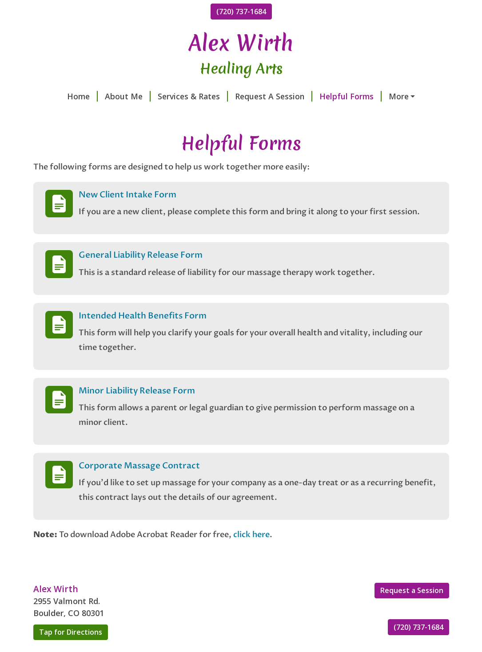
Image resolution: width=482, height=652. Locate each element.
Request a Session (411, 609)
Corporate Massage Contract (139, 484)
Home (55, 96)
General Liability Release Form (141, 274)
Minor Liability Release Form (137, 409)
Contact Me (388, 96)
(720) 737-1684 (241, 11)
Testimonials (64, 115)
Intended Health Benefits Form (143, 334)
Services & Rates (166, 96)
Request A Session (247, 96)
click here (251, 553)
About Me (101, 96)
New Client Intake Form (127, 213)
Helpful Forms (324, 96)
